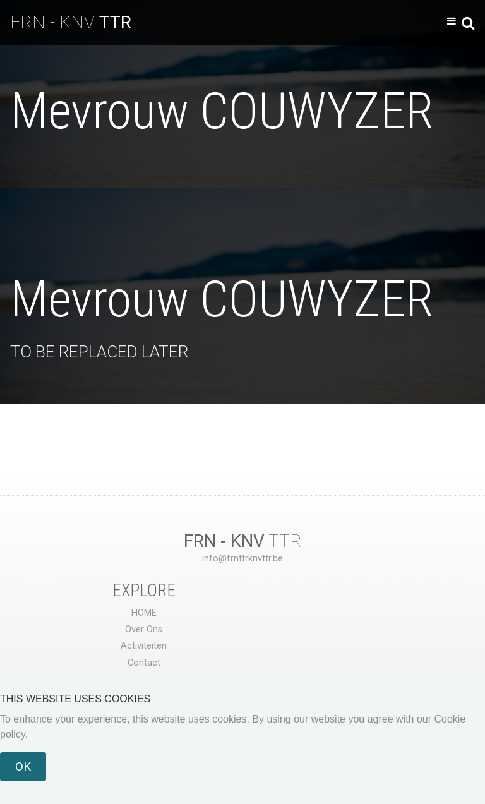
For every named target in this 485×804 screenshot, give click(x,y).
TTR (243, 541)
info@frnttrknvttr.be (242, 558)
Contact (144, 662)
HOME (144, 613)
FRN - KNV (70, 22)
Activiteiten (144, 645)
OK (23, 766)
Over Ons (143, 629)
